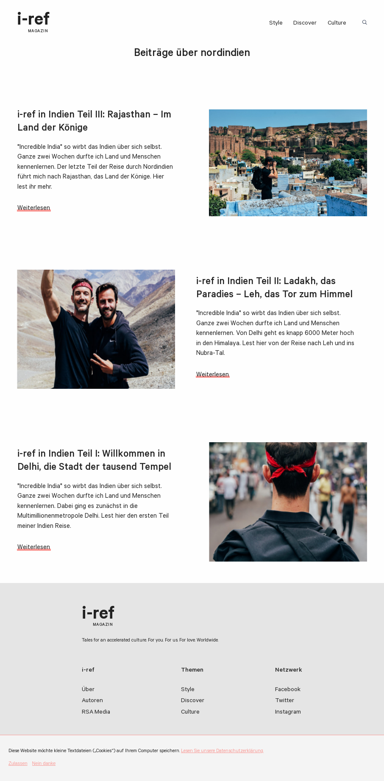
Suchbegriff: (365, 23)
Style (276, 23)
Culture (337, 23)
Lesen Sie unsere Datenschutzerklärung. (222, 751)
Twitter (284, 701)
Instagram (288, 712)
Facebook (288, 690)
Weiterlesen (33, 208)
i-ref (33, 23)
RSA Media (96, 712)
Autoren (92, 701)
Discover (305, 23)
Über (88, 690)
